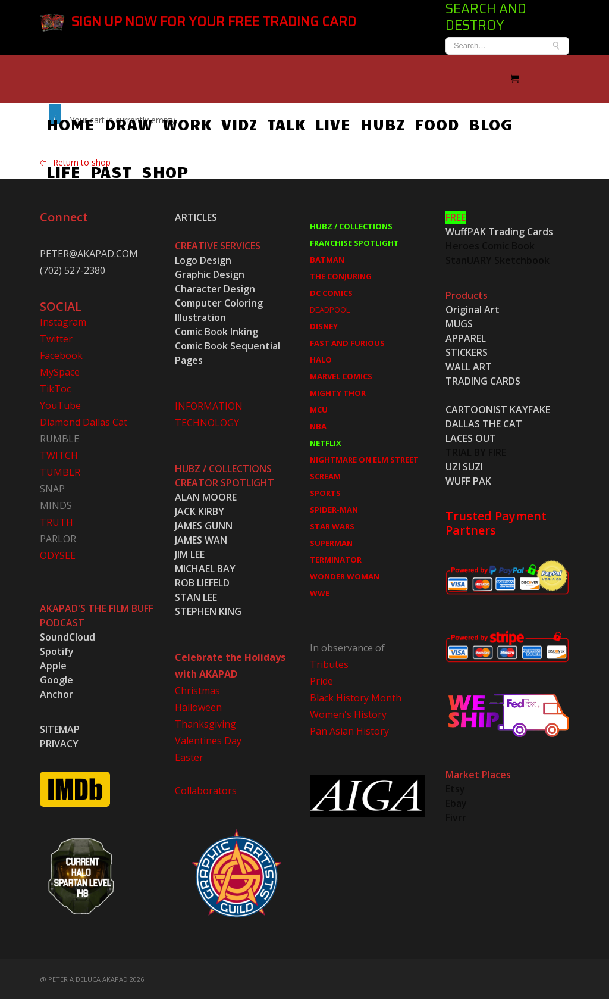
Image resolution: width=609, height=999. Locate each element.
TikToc (55, 387)
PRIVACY (59, 742)
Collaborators (206, 789)
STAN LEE (196, 595)
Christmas (197, 689)
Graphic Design (209, 273)
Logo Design (203, 259)
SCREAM (325, 475)
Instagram (63, 320)
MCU (319, 408)
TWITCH (59, 454)
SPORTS (325, 491)
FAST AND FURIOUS (347, 341)
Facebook (61, 354)
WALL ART (468, 365)
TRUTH (56, 520)
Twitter (56, 337)
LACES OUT (470, 437)
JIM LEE (190, 553)
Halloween (198, 706)
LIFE (539, 123)
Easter (189, 756)
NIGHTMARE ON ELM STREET (364, 458)
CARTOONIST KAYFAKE (497, 408)
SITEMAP (60, 728)
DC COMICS (331, 291)
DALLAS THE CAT (483, 422)
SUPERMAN (331, 541)
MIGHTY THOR (338, 391)
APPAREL (465, 337)
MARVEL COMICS (341, 375)
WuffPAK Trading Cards (499, 230)
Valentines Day (208, 739)
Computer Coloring (219, 301)
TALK (286, 123)
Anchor (56, 693)
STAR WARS (332, 525)
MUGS (459, 322)
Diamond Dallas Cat (83, 420)
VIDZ (239, 123)
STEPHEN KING (208, 610)
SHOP (121, 170)
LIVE (333, 123)
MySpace (60, 370)
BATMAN (327, 258)
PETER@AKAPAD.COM (89, 252)
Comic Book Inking (216, 330)
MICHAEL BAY (205, 567)
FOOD (437, 123)
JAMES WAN (201, 538)
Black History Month (355, 696)
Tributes (329, 663)
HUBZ (382, 123)
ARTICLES (196, 216)
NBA (318, 425)
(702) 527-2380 (72, 269)
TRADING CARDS (482, 379)
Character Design (215, 287)
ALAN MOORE (206, 495)
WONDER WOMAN (344, 575)
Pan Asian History (349, 729)
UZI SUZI (464, 465)
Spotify (57, 650)
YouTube (60, 404)
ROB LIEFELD (202, 581)
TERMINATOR (336, 558)
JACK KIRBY (199, 510)
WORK (187, 123)
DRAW (129, 123)
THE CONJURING (341, 275)
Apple (53, 664)
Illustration (200, 316)
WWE (319, 591)
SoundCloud (67, 635)
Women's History (348, 713)
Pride (321, 679)
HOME (70, 123)
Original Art (472, 308)
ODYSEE (58, 554)
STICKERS (466, 351)
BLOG (491, 123)
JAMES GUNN (204, 524)
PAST (67, 170)
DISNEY (324, 325)
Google (56, 678)
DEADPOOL (330, 308)
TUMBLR (60, 470)
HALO (321, 358)
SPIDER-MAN (334, 508)
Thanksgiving (205, 722)
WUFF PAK (468, 479)
